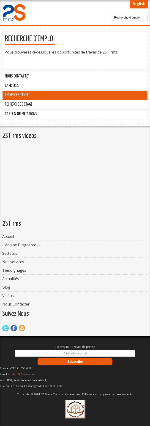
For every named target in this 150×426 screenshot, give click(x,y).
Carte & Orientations (21, 114)
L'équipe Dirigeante (19, 244)
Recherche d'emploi (18, 95)
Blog (6, 287)
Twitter (5, 328)
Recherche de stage (18, 104)
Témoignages (14, 270)
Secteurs (9, 253)
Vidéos (8, 295)
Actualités (10, 278)
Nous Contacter (17, 76)
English (138, 3)
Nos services (13, 261)
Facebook (14, 328)
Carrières (12, 86)
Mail (22, 328)
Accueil (8, 236)
